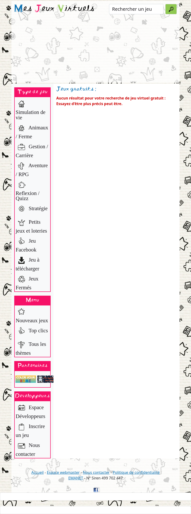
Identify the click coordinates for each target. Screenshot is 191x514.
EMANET (75, 478)
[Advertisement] (95, 50)
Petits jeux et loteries (31, 225)
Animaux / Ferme (32, 130)
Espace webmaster (63, 472)
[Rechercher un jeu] (136, 9)
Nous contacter (28, 448)
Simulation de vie (31, 109)
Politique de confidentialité (136, 472)
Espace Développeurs (30, 410)
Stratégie (32, 209)
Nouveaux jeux (32, 314)
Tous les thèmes (31, 347)
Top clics (32, 331)
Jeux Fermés (27, 282)
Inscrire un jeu (30, 429)
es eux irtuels (54, 9)
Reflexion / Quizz (27, 190)
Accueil (37, 472)
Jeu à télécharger (27, 263)
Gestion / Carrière (32, 149)
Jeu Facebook (26, 244)
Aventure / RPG (32, 168)
